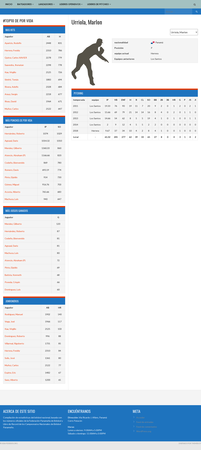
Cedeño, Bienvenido (14, 162)
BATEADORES (25, 4)
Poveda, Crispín (12, 282)
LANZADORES (46, 4)
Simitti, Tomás (12, 79)
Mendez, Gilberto (13, 148)
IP (46, 126)
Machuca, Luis (11, 199)
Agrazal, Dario (11, 140)
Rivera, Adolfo (11, 86)
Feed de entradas (144, 422)
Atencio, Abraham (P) (15, 155)
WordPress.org (143, 431)
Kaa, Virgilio (10, 72)
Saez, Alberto (11, 380)
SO (59, 126)
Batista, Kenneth (13, 275)
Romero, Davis (12, 170)
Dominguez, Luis (13, 289)
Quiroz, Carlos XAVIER (16, 57)
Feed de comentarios (146, 426)
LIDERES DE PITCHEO (99, 4)
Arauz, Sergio (11, 94)
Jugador (9, 36)
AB (48, 36)
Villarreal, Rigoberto (14, 343)
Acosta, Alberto (12, 192)
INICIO (8, 4)
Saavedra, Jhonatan (14, 65)
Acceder (140, 417)
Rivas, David (10, 101)
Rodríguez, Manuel (14, 314)
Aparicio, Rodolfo (13, 43)
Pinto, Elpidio (11, 177)
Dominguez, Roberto (15, 336)
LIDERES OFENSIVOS (71, 4)
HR (59, 307)
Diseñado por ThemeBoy (190, 443)
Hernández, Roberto (14, 133)
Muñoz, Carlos (12, 108)
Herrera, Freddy (12, 50)
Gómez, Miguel (12, 184)
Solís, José (10, 358)
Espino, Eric (10, 372)
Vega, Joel (10, 321)
